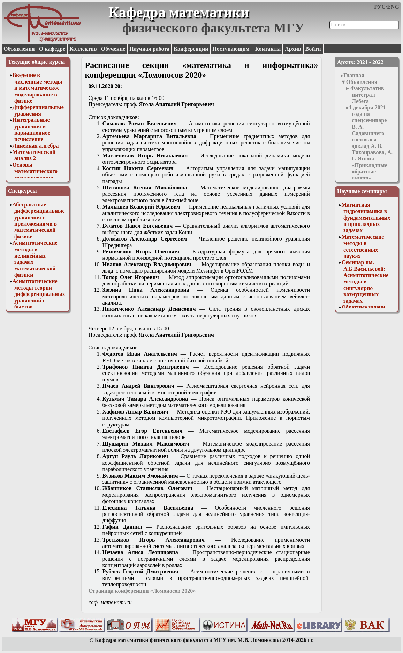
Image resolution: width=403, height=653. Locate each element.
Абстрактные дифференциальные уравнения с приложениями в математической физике (38, 220)
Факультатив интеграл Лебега (366, 94)
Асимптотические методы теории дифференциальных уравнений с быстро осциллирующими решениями (38, 300)
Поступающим (231, 49)
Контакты (268, 49)
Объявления (19, 49)
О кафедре (52, 49)
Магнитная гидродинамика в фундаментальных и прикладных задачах (365, 218)
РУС (380, 7)
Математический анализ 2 (33, 155)
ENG (393, 7)
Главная (353, 75)
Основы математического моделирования (35, 171)
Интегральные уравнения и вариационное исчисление (31, 129)
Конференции (191, 49)
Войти (313, 49)
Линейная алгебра (35, 146)
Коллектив (83, 49)
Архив (293, 49)
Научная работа (149, 49)
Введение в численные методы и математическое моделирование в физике (37, 88)
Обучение (113, 49)
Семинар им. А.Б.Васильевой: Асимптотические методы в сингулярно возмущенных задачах (364, 281)
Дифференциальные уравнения (38, 110)
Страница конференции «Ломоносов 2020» (142, 591)
